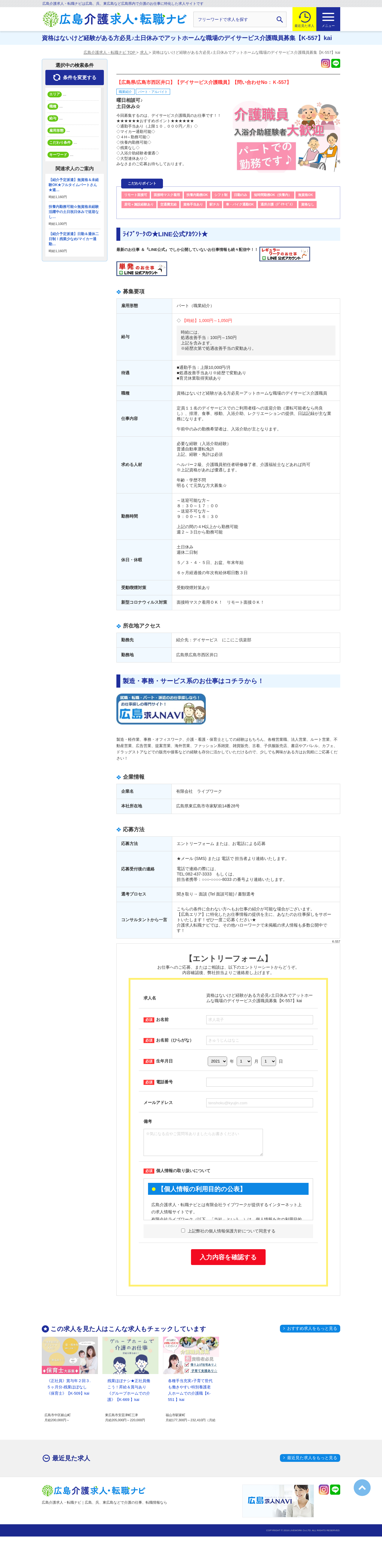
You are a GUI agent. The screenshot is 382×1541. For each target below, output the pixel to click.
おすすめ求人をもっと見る (312, 1332)
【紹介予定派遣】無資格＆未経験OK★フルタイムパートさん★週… (74, 185)
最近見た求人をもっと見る (312, 1462)
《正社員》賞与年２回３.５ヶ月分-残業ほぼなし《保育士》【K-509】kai (69, 1391)
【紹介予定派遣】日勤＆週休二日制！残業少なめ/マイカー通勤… (74, 239)
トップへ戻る (362, 1487)
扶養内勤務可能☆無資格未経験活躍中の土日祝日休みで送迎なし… (74, 212)
